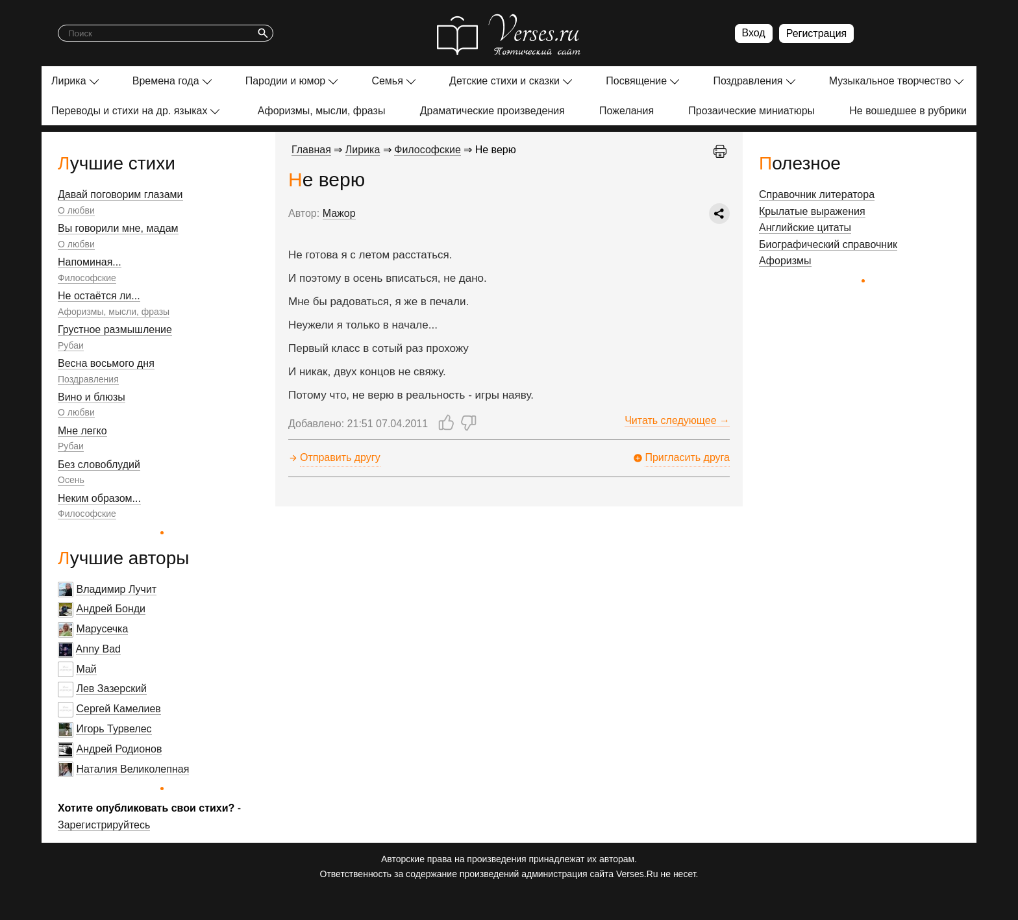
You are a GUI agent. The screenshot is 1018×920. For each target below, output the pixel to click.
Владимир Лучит (116, 589)
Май (86, 669)
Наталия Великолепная (132, 769)
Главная (311, 149)
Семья (387, 80)
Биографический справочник (828, 244)
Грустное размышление (115, 329)
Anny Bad (98, 648)
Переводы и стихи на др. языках (129, 110)
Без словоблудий (99, 464)
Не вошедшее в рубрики (908, 110)
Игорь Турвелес (113, 728)
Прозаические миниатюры (751, 110)
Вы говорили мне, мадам (118, 228)
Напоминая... (89, 261)
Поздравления (747, 80)
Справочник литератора (817, 194)
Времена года (165, 80)
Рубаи (71, 345)
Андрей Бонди (110, 608)
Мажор (339, 213)
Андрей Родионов (119, 748)
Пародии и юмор (285, 80)
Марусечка (102, 628)
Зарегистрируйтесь (104, 824)
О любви (76, 210)
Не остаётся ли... (99, 295)
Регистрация (816, 33)
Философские (87, 278)
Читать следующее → (677, 420)
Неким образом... (99, 498)
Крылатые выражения (812, 211)
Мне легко (82, 430)
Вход (753, 32)
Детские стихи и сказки (504, 80)
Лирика (68, 80)
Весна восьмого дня (106, 363)
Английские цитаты (805, 227)
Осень (71, 480)
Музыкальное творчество (890, 80)
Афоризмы (785, 260)
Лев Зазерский (111, 688)
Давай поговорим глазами (120, 194)
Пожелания (626, 110)
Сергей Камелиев (118, 708)
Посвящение (636, 80)
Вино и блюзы (91, 397)
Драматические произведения (492, 110)
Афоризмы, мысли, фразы (322, 110)
